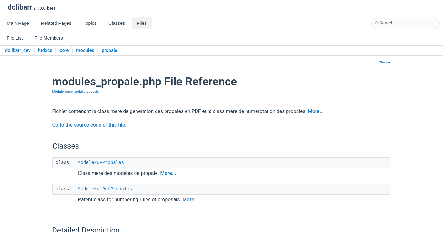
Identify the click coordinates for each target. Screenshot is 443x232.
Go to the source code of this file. (89, 125)
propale (109, 50)
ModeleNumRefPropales (105, 189)
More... (316, 111)
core (64, 50)
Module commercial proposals (75, 92)
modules (85, 50)
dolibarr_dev (18, 50)
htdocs (45, 50)
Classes (385, 62)
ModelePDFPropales (101, 162)
